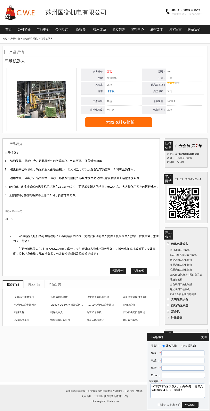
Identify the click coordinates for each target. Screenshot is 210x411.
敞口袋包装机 (130, 320)
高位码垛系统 (21, 320)
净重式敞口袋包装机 (181, 264)
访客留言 (175, 29)
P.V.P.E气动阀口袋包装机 (100, 304)
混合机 (175, 311)
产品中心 (43, 29)
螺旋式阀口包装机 (180, 289)
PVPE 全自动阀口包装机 (183, 294)
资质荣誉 (118, 29)
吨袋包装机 (176, 279)
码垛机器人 (56, 312)
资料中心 (137, 29)
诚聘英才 (156, 29)
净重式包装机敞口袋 (98, 297)
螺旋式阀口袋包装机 (181, 259)
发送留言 (190, 404)
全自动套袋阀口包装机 (135, 297)
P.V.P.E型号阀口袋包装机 (183, 254)
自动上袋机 (129, 304)
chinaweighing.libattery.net (105, 401)
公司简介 (24, 29)
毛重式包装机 (94, 312)
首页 (8, 29)
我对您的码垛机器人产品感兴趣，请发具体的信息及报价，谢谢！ (177, 391)
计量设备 (177, 317)
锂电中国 (107, 391)
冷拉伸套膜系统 (59, 297)
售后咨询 (188, 345)
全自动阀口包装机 (180, 250)
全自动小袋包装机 (24, 297)
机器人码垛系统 (95, 320)
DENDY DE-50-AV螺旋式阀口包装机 (70, 304)
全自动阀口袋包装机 (181, 284)
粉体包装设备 (179, 243)
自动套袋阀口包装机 (134, 312)
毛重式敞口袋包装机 (181, 269)
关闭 (204, 337)
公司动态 (61, 29)
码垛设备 (19, 312)
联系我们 (194, 29)
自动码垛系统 (179, 305)
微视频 (81, 29)
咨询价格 (139, 270)
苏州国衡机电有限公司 (78, 391)
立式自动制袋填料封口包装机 (186, 274)
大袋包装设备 (179, 299)
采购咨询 (169, 345)
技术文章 (99, 29)
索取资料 (118, 270)
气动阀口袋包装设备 (25, 304)
